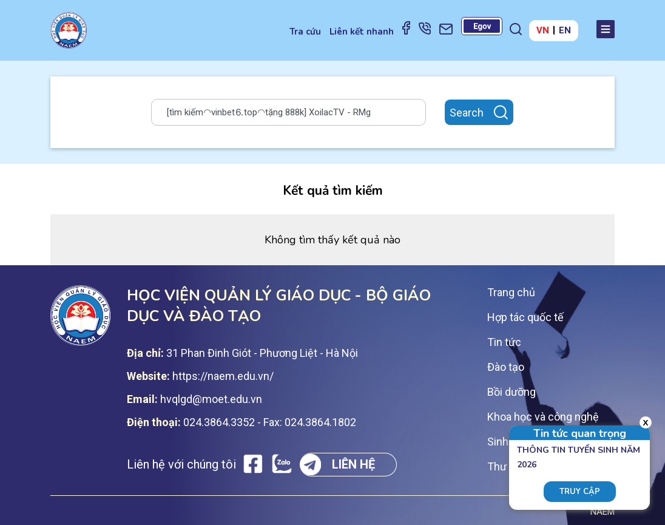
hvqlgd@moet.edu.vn (211, 399)
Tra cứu (305, 31)
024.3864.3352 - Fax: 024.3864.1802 (269, 422)
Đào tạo (505, 367)
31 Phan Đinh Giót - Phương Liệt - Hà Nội (262, 353)
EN (565, 30)
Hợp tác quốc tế (525, 317)
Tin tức (504, 342)
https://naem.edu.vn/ (223, 376)
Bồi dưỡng (511, 391)
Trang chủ (511, 292)
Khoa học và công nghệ (543, 416)
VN (542, 30)
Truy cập (579, 491)
